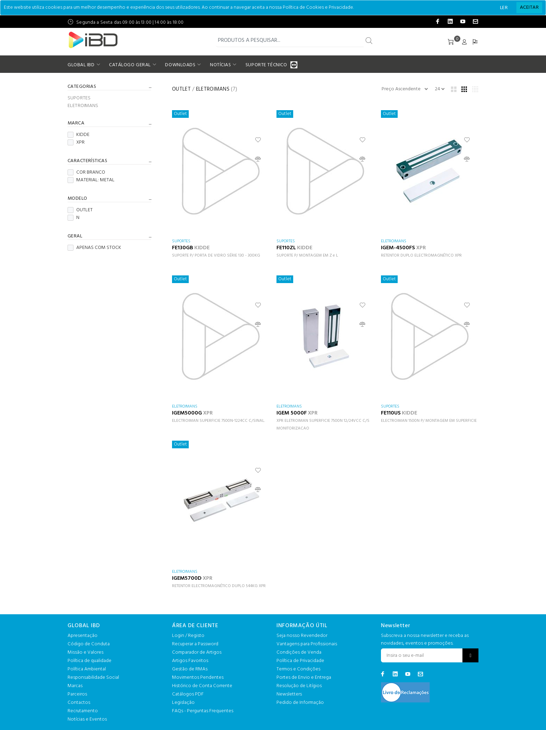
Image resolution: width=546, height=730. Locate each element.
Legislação (183, 703)
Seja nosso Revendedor (301, 636)
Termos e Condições (298, 669)
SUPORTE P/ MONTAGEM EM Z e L (307, 255)
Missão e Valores (85, 652)
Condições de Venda (298, 652)
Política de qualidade (89, 661)
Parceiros (77, 694)
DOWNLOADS (180, 65)
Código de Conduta (89, 644)
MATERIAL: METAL (91, 180)
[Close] (529, 7)
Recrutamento (83, 711)
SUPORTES (79, 98)
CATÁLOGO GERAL (130, 65)
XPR (76, 142)
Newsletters (289, 694)
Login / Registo (188, 636)
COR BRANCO (86, 172)
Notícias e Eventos (87, 719)
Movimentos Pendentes (198, 678)
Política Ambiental (87, 669)
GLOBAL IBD (81, 65)
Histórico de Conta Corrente (202, 686)
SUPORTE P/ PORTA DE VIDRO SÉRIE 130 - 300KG (216, 255)
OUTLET (80, 210)
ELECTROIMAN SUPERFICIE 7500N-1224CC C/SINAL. (218, 420)
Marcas (75, 686)
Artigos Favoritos (190, 661)
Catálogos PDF (188, 694)
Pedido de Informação (300, 703)
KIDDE (78, 135)
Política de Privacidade (300, 661)
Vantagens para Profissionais (306, 644)
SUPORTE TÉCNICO (267, 65)
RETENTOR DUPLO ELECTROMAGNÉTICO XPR (421, 255)
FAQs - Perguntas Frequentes (202, 711)
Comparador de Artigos (196, 652)
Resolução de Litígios (299, 686)
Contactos (79, 703)
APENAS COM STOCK (94, 248)
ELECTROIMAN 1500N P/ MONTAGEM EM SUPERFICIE (429, 420)
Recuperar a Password (195, 644)
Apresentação (83, 636)
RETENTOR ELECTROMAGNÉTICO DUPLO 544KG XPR (219, 586)
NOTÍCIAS (220, 65)
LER (504, 8)
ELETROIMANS (83, 105)
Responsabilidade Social (93, 678)
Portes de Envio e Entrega (303, 678)
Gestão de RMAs (190, 669)
